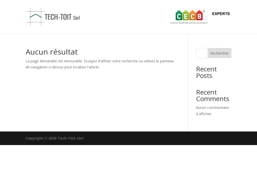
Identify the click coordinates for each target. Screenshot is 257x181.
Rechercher (219, 53)
